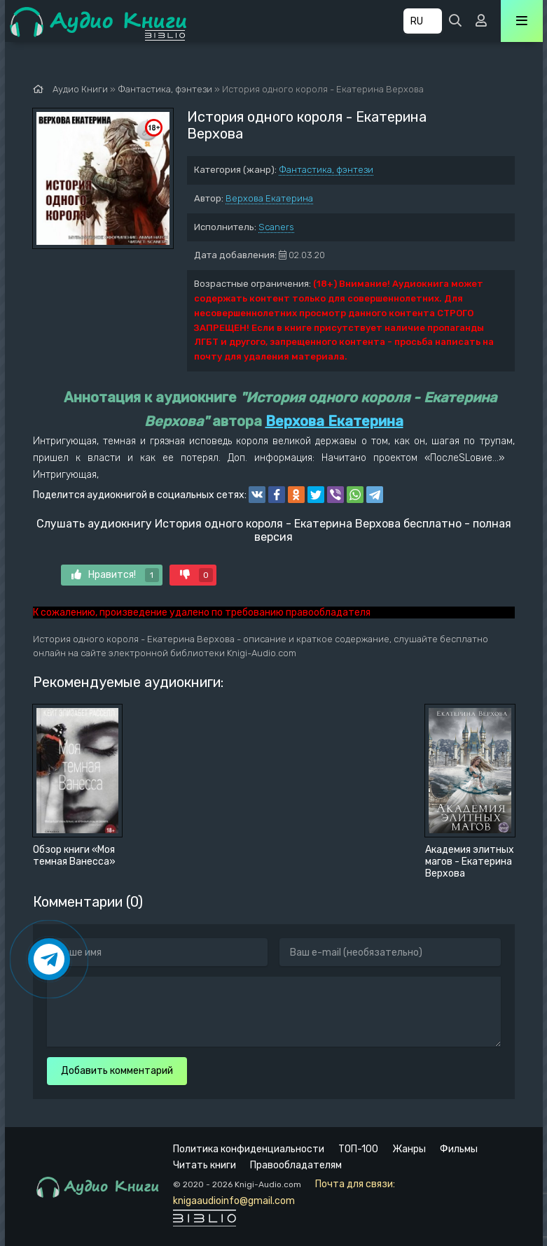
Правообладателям (296, 1165)
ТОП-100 (358, 1149)
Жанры (409, 1149)
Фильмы (459, 1149)
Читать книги (204, 1165)
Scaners (276, 227)
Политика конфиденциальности (248, 1149)
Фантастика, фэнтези (326, 169)
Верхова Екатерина (269, 198)
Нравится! (115, 575)
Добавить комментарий (117, 1071)
